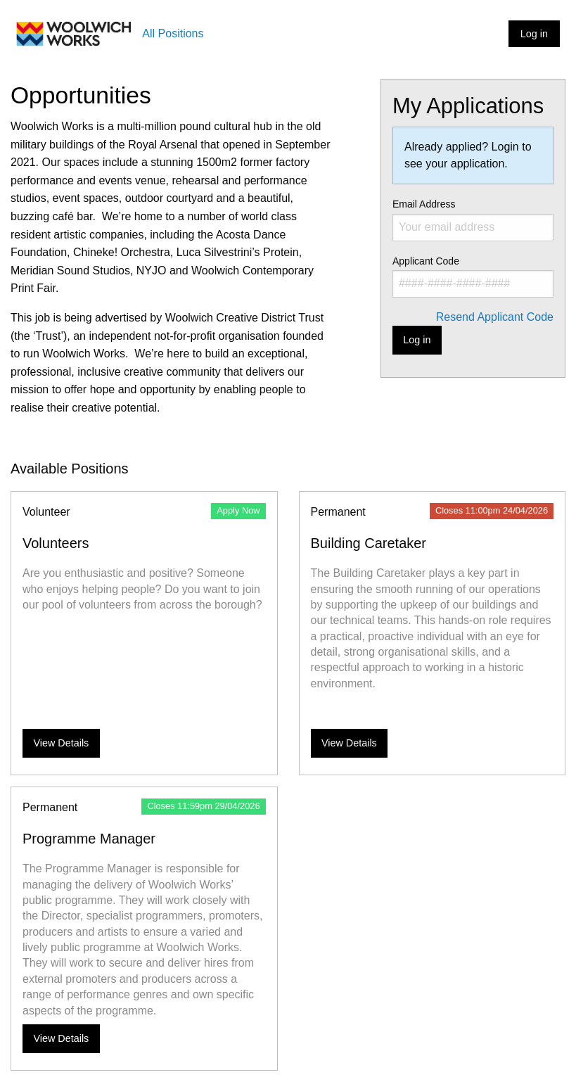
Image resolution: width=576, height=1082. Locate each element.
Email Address (472, 219)
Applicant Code (472, 276)
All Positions (172, 33)
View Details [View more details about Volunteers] (61, 743)
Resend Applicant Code (494, 317)
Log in (534, 33)
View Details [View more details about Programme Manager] (61, 1038)
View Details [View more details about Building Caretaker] (349, 743)
